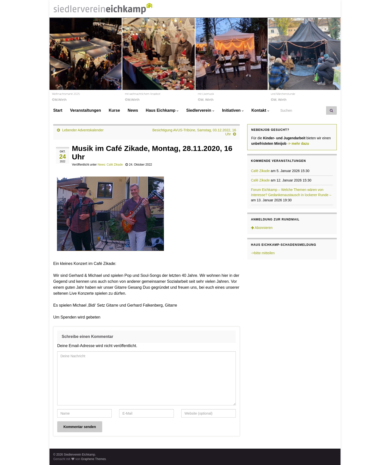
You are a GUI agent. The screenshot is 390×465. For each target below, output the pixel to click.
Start (57, 110)
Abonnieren (262, 228)
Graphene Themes (93, 459)
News (133, 110)
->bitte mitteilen (263, 253)
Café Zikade (260, 171)
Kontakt (260, 110)
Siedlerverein (200, 110)
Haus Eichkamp (162, 110)
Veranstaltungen (85, 110)
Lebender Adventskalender (83, 130)
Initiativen (233, 110)
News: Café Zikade (110, 164)
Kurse (114, 110)
